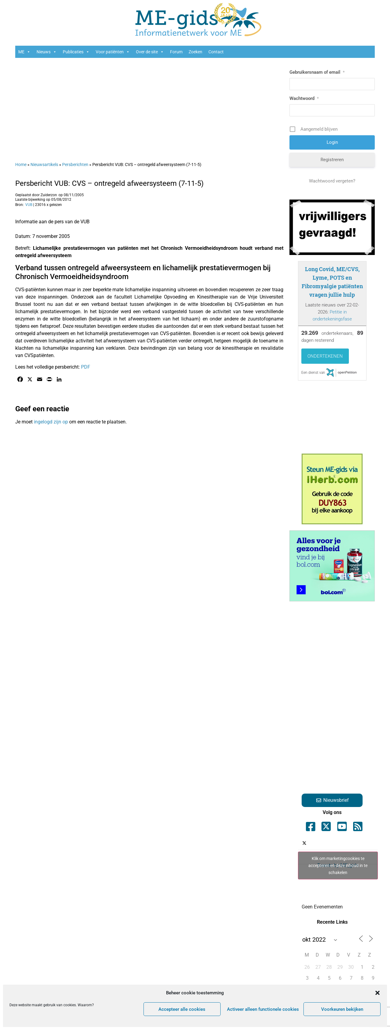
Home (21, 164)
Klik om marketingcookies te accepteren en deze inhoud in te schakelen (337, 865)
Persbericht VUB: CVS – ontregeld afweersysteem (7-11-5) (109, 183)
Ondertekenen (325, 356)
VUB (28, 205)
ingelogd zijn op (51, 422)
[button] (377, 993)
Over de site (150, 51)
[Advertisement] (149, 106)
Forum (176, 51)
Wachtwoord (304, 98)
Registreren (332, 159)
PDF (85, 367)
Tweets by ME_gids (338, 865)
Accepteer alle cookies (181, 1009)
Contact (216, 51)
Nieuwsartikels (44, 164)
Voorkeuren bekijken (342, 1009)
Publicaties (76, 51)
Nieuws (47, 51)
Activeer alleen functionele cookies (263, 1009)
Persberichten (75, 164)
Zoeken (195, 51)
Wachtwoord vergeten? (332, 181)
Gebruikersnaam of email (317, 72)
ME (24, 51)
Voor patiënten (113, 51)
